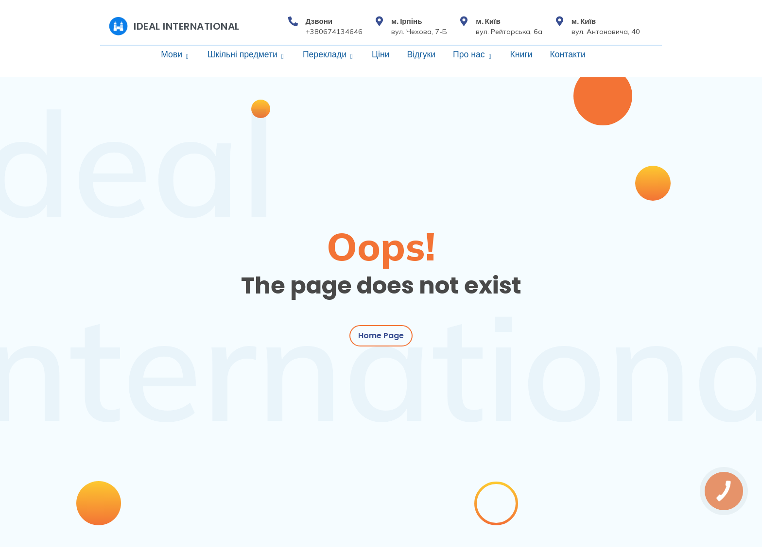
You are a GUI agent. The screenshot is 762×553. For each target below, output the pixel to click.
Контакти (568, 54)
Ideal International (187, 26)
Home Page (381, 336)
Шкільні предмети (242, 54)
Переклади (324, 54)
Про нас (469, 54)
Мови (171, 54)
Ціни (380, 54)
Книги (521, 54)
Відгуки (421, 54)
